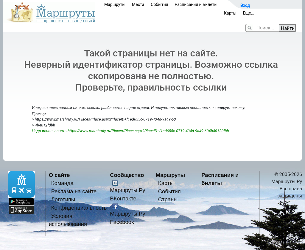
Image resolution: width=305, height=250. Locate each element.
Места (138, 4)
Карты (230, 13)
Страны (168, 199)
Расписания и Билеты (196, 4)
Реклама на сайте (74, 191)
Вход (245, 5)
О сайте (59, 175)
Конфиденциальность (79, 208)
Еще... (248, 13)
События (159, 4)
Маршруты (114, 4)
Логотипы (63, 199)
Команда (62, 183)
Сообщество (127, 175)
